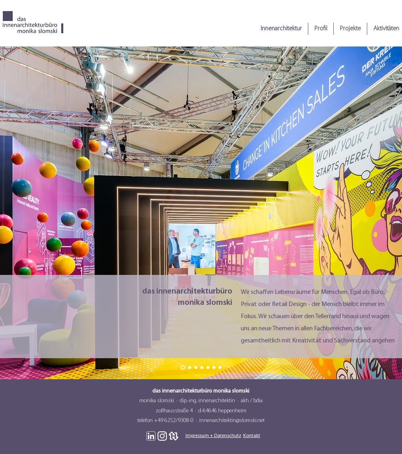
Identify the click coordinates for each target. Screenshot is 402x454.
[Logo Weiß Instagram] (162, 436)
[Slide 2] (189, 367)
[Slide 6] (214, 367)
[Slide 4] (201, 367)
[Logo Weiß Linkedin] (151, 436)
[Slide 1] (183, 367)
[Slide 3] (195, 367)
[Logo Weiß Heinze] (173, 436)
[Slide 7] (220, 367)
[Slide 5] (207, 367)
